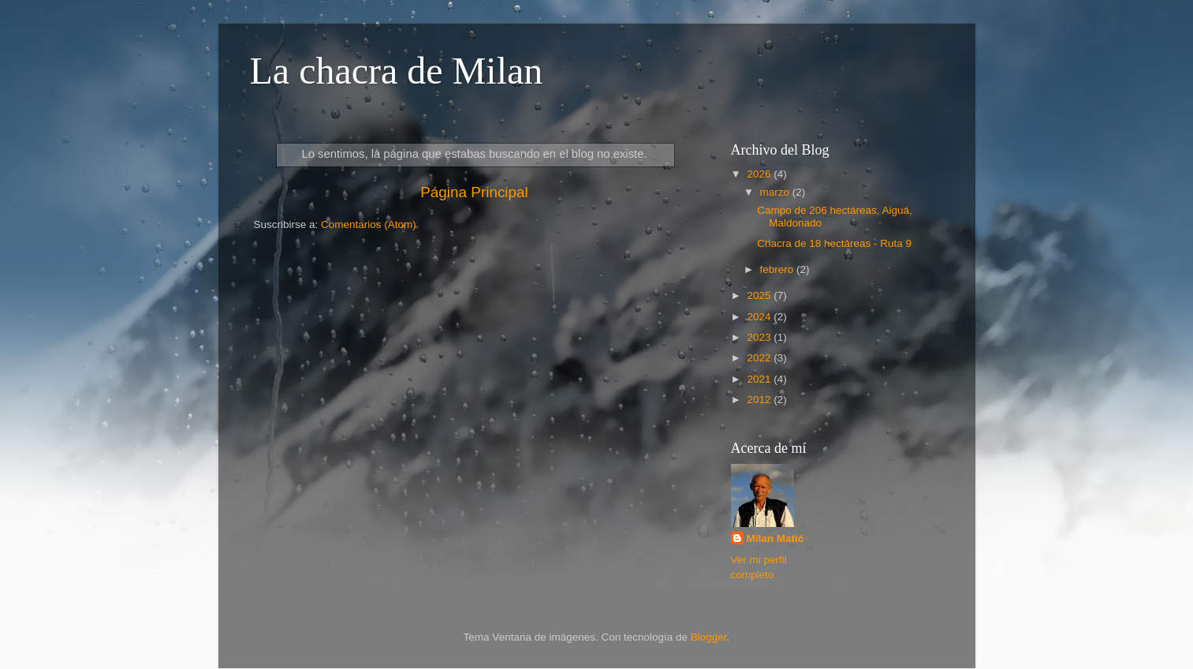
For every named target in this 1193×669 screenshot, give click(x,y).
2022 (760, 358)
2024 (760, 317)
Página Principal (474, 192)
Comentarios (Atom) (368, 224)
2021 (760, 379)
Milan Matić (775, 538)
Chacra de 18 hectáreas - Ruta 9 (834, 243)
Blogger (709, 637)
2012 (760, 400)
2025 (760, 295)
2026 (760, 174)
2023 (760, 337)
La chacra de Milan (396, 71)
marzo (776, 192)
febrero (778, 269)
